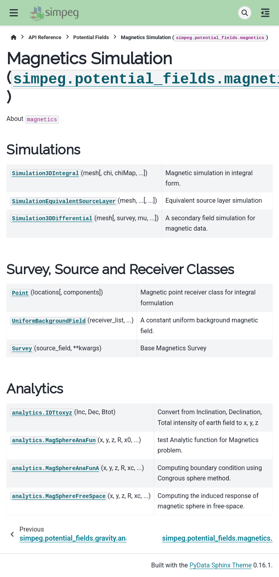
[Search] (244, 13)
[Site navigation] (13, 13)
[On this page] (265, 13)
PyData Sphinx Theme (221, 565)
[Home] (13, 37)
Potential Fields (91, 37)
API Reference (44, 37)
